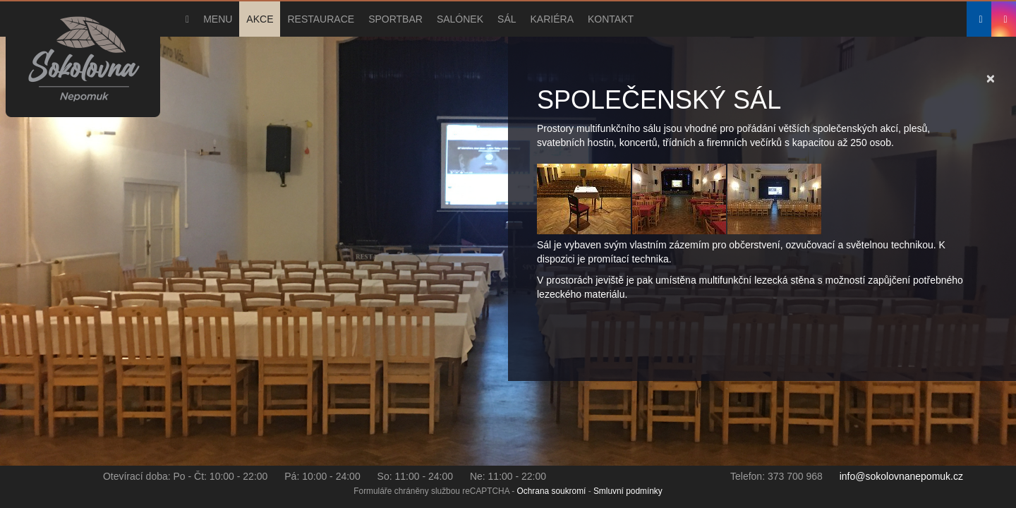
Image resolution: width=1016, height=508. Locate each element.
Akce (259, 19)
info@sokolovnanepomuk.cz (901, 476)
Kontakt (611, 19)
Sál (506, 19)
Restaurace (320, 19)
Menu (217, 19)
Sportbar (395, 19)
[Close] (990, 78)
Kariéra (552, 19)
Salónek (460, 19)
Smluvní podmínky (628, 491)
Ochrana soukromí (551, 491)
